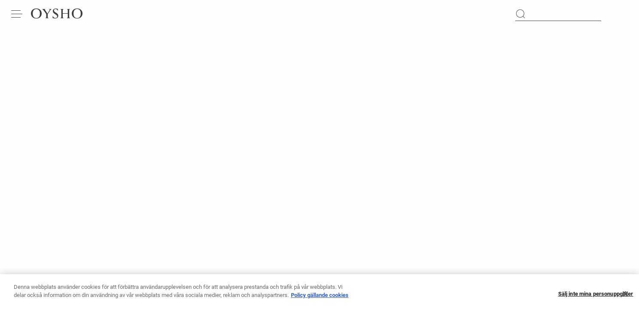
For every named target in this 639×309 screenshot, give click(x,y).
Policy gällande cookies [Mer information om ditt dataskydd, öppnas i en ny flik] (320, 298)
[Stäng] (625, 297)
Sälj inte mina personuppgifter (595, 297)
